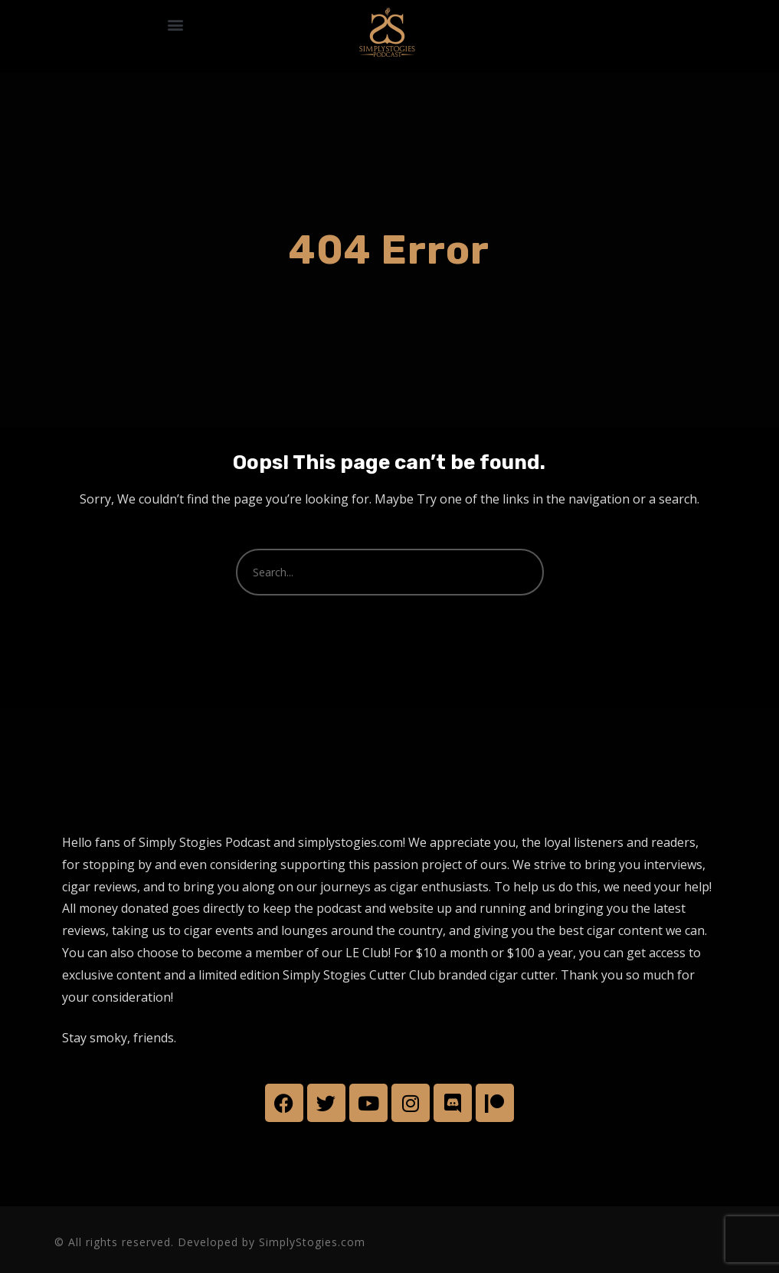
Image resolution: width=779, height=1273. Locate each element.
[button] (175, 25)
